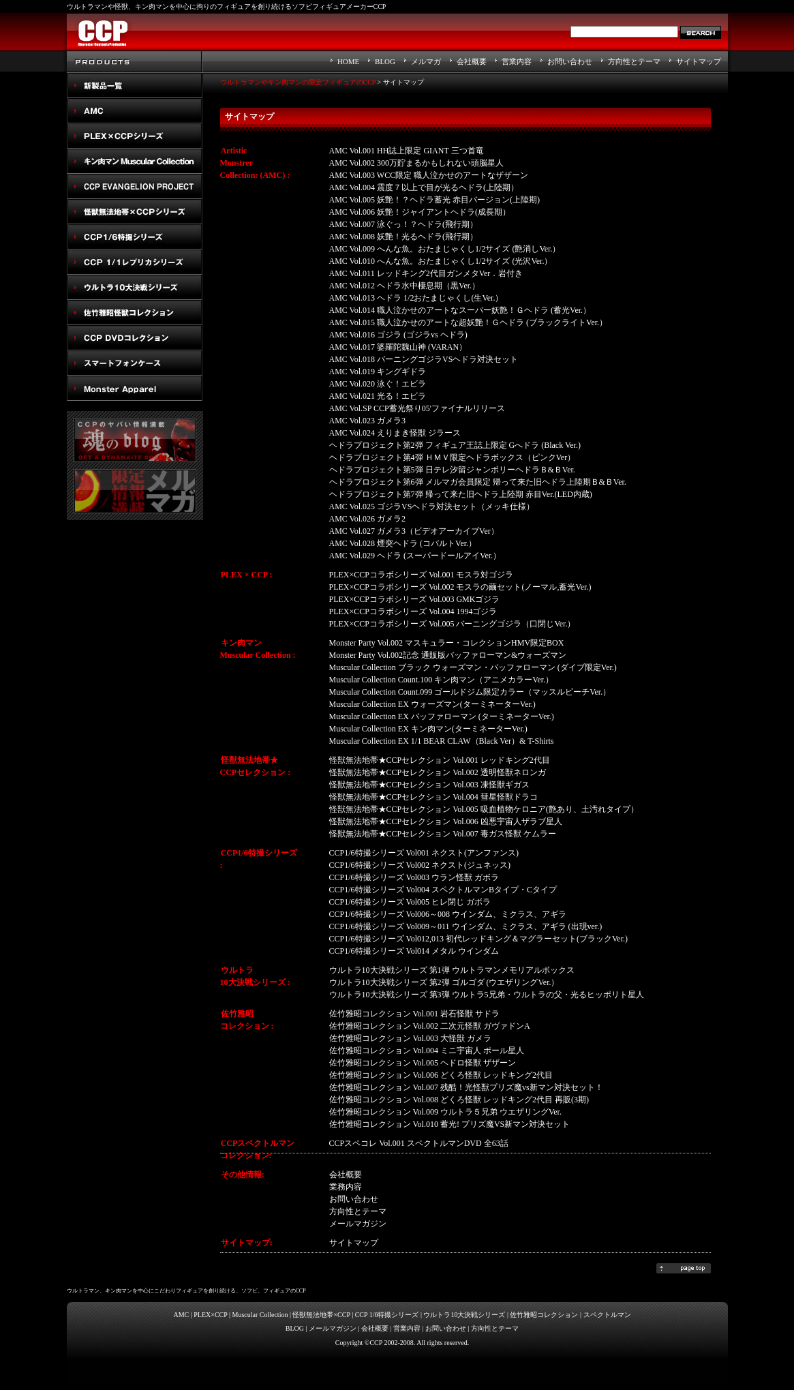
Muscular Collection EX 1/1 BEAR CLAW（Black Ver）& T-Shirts (441, 741)
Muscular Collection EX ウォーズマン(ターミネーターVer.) (432, 704)
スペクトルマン (135, 337)
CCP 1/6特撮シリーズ (387, 1314)
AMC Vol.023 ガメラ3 (367, 420)
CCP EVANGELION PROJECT (135, 186)
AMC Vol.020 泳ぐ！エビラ (378, 384)
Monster (135, 388)
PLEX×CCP (210, 1314)
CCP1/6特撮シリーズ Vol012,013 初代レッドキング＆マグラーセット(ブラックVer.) (478, 938)
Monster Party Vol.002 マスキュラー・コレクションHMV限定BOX (446, 643)
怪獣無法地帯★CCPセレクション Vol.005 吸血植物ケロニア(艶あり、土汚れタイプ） (484, 809)
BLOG (385, 61)
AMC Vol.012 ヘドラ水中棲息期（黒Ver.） (404, 285)
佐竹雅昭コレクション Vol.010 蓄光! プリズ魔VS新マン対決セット (449, 1124)
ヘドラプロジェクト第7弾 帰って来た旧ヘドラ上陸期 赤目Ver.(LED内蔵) (460, 494)
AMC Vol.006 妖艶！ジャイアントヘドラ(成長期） (420, 212)
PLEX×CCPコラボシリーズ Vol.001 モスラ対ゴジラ (421, 574)
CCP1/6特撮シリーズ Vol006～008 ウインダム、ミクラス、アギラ (447, 914)
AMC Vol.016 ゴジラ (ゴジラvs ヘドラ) (398, 334)
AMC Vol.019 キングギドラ (378, 371)
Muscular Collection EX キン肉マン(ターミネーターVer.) (428, 729)
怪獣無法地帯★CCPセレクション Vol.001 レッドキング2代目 (439, 760)
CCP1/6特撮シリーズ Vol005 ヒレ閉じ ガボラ (410, 902)
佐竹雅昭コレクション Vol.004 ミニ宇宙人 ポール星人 (426, 1050)
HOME (348, 61)
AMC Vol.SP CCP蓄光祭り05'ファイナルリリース (417, 408)
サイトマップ (698, 61)
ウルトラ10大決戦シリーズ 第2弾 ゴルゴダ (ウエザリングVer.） (444, 982)
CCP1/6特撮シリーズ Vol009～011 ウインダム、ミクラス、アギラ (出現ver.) (465, 926)
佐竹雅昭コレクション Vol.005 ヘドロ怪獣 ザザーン (422, 1063)
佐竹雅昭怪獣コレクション (135, 312)
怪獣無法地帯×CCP (321, 1314)
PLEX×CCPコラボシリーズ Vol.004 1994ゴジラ (413, 611)
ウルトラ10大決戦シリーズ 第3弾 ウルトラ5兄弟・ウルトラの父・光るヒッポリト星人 (486, 994)
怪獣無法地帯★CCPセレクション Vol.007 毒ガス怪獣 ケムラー (442, 833)
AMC (135, 110)
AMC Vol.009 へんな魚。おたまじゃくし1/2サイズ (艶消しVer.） (445, 249)
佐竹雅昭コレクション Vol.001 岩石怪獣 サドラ (414, 1013)
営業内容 (517, 61)
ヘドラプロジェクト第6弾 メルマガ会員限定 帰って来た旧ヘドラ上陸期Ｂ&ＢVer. (477, 482)
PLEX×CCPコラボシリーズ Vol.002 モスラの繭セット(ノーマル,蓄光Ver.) (460, 587)
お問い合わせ (569, 61)
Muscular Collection (260, 1314)
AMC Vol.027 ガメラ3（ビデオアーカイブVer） (414, 531)
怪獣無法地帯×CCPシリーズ (135, 211)
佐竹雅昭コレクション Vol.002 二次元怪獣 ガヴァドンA (429, 1026)
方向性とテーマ (634, 61)
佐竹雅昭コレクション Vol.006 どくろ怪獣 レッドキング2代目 (441, 1075)
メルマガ (426, 61)
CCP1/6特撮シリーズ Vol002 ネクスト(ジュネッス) (419, 865)
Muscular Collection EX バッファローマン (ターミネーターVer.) (441, 716)
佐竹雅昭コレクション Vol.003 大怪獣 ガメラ (410, 1038)
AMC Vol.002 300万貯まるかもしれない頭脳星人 (416, 163)
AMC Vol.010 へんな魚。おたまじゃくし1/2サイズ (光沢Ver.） (441, 261)
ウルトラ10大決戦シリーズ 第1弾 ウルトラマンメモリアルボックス (452, 970)
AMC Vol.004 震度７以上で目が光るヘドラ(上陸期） (424, 187)
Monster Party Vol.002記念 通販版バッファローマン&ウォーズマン (448, 655)
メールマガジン (332, 1328)
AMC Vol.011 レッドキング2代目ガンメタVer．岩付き (426, 273)
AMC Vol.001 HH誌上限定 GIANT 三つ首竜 (406, 150)
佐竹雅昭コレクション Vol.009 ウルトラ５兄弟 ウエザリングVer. (445, 1112)
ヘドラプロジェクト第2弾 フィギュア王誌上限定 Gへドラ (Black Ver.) (455, 445)
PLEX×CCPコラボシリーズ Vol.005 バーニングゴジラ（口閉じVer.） (452, 624)
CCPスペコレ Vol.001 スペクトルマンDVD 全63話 (418, 1143)
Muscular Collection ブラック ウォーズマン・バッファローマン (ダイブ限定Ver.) (473, 667)
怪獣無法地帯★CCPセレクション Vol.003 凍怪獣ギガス (429, 784)
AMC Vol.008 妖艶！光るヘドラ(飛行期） (403, 236)
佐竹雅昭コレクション (544, 1314)
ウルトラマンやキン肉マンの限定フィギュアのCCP (298, 82)
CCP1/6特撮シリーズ (135, 237)
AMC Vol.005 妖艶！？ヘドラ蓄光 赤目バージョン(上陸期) (434, 200)
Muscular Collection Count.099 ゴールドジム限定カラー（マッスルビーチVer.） (470, 692)
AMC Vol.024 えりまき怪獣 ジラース (395, 433)
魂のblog (135, 440)
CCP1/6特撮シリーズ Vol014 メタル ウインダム (414, 951)
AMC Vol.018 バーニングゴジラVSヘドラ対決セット (424, 359)
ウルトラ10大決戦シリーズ (135, 287)
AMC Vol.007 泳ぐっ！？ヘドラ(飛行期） (403, 224)
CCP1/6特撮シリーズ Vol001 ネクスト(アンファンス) (424, 853)
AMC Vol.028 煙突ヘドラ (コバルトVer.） (403, 543)
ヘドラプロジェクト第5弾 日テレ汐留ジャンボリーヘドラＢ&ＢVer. (452, 469)
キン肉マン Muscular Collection (135, 161)
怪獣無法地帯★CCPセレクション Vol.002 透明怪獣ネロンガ (437, 772)
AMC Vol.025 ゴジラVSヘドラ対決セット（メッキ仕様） (432, 506)
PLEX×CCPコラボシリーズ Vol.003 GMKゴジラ (414, 599)
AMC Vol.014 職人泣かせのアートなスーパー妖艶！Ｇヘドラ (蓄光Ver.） (460, 310)
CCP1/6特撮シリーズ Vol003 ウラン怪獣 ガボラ (414, 877)
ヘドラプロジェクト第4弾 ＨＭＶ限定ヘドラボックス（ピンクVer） (452, 457)
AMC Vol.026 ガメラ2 (367, 519)
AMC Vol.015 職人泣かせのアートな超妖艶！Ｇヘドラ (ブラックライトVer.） (468, 322)
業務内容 (345, 1187)
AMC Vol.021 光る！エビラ (378, 396)
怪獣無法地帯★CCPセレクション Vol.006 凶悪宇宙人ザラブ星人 (445, 821)
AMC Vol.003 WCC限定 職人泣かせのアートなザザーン (429, 175)
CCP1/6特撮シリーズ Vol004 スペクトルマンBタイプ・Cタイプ (443, 889)
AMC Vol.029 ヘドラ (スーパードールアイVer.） (415, 555)
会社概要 (472, 61)
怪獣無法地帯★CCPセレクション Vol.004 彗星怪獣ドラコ (433, 797)
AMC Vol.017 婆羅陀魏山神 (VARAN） (398, 347)
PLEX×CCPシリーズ (135, 136)
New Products (135, 85)
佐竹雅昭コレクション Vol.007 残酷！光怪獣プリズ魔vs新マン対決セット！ (466, 1087)
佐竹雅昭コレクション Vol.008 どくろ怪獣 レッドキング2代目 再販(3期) (459, 1099)
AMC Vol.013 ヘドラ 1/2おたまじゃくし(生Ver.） (416, 298)
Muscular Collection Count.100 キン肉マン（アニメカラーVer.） (441, 679)
